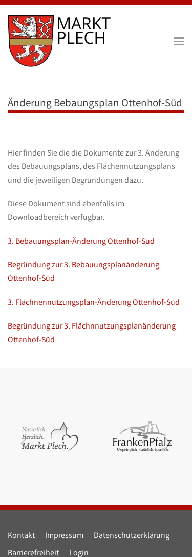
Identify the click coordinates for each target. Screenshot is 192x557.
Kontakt (21, 536)
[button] (179, 41)
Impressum (64, 536)
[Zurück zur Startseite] (59, 41)
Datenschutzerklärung (131, 536)
